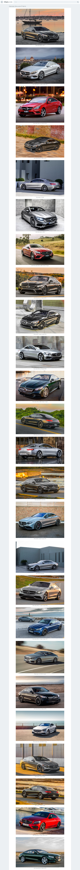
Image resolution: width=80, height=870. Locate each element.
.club (8, 2)
